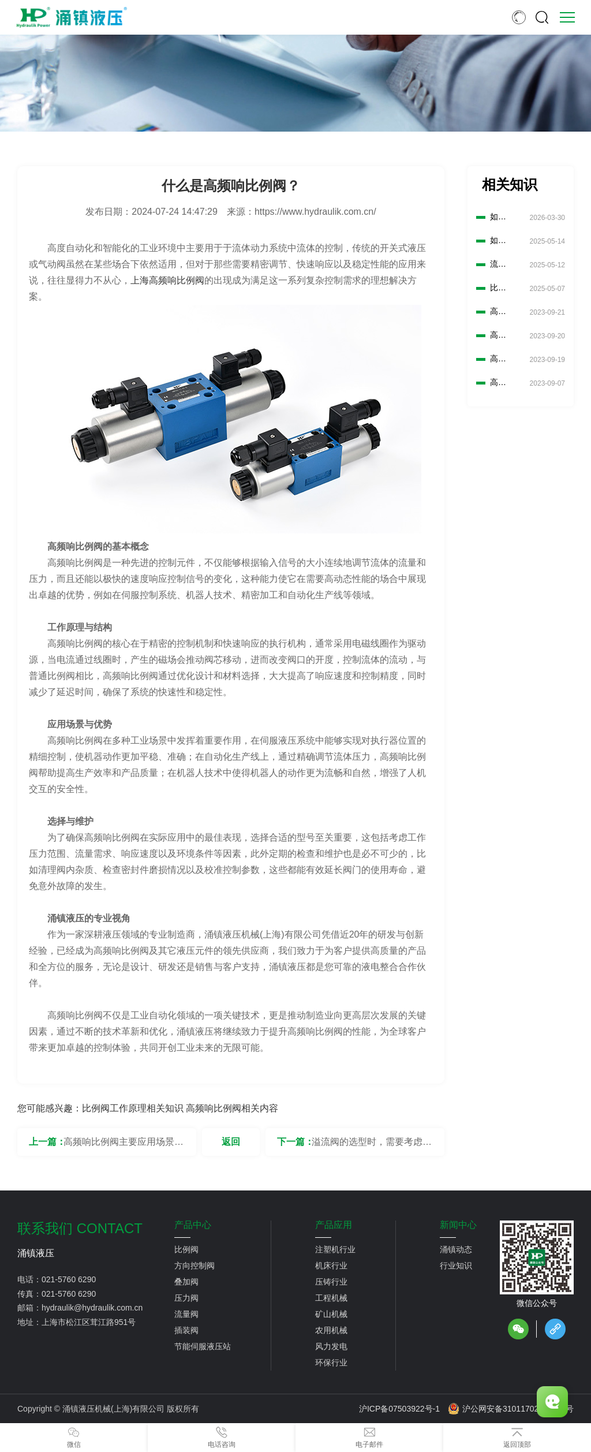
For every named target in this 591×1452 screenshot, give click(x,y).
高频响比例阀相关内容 (232, 1108)
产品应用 (333, 1225)
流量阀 (186, 1314)
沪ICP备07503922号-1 (399, 1408)
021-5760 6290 (69, 1279)
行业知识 (456, 1265)
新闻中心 (458, 1225)
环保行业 (331, 1362)
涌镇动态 (456, 1249)
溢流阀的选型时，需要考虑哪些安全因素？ (372, 1146)
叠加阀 (186, 1281)
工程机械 (331, 1297)
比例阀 (186, 1249)
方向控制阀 (194, 1265)
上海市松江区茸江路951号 (89, 1322)
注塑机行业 (335, 1249)
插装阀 (186, 1330)
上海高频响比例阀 (167, 280)
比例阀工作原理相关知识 (133, 1108)
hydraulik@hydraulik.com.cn (92, 1307)
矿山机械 (331, 1314)
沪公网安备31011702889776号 (511, 1408)
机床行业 (331, 1265)
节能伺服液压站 (202, 1346)
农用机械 (331, 1330)
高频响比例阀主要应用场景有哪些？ (123, 1146)
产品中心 (192, 1225)
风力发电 (331, 1346)
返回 (231, 1142)
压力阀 (186, 1297)
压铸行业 (331, 1281)
